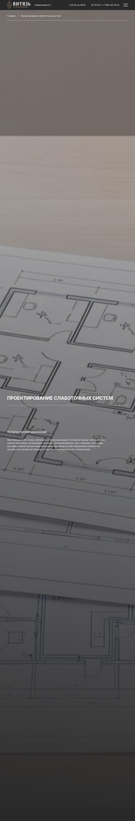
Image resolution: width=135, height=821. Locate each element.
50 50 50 (95, 5)
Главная (11, 16)
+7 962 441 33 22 (110, 5)
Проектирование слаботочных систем (41, 16)
